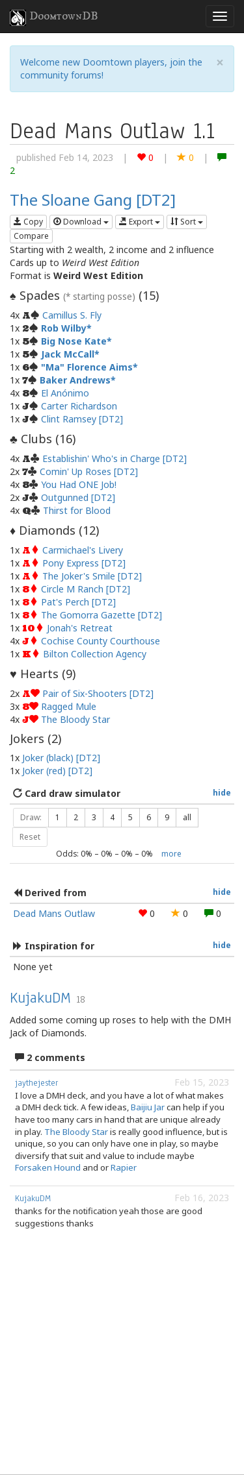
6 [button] (148, 817)
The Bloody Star (75, 719)
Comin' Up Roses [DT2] (89, 471)
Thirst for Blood (77, 510)
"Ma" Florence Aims (87, 367)
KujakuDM (40, 998)
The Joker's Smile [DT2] (92, 576)
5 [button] (130, 817)
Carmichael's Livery (82, 550)
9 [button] (167, 817)
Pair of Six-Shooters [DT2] (98, 693)
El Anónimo (65, 393)
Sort (186, 221)
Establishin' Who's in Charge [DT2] (114, 458)
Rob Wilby (64, 328)
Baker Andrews (75, 380)
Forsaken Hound (48, 1167)
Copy (28, 221)
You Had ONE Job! (78, 484)
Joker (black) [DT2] (61, 757)
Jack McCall (67, 354)
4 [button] (112, 817)
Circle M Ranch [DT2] (85, 589)
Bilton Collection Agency (94, 654)
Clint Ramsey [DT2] (82, 419)
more (171, 853)
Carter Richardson (79, 406)
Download (81, 221)
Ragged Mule (68, 706)
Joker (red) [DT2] (57, 770)
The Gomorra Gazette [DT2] (101, 615)
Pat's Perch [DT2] (78, 602)
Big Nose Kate (74, 341)
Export (139, 221)
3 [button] (94, 817)
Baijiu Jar (148, 1107)
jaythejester (36, 1083)
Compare (31, 235)
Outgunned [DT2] (78, 497)
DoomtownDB (54, 17)
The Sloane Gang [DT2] (93, 199)
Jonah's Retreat (80, 628)
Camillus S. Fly (72, 315)
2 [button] (76, 817)
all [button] (187, 817)
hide (222, 792)
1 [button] (57, 817)
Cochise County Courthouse (100, 641)
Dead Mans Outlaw (54, 913)
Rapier (124, 1167)
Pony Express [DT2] (84, 563)
